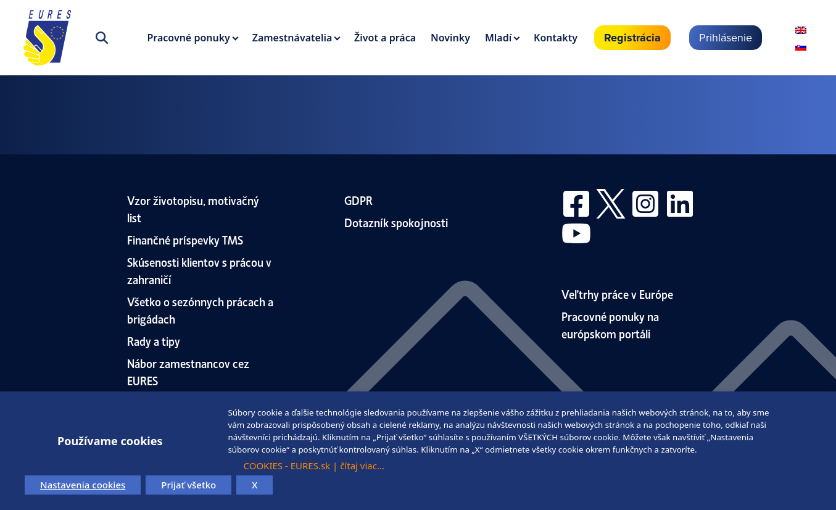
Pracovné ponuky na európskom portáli (610, 324)
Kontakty (555, 37)
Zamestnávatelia (292, 37)
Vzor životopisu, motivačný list (193, 208)
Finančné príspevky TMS (185, 239)
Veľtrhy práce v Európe (617, 293)
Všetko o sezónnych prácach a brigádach (200, 309)
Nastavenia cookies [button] (82, 485)
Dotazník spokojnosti (396, 222)
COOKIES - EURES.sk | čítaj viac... (313, 465)
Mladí (498, 37)
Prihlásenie (725, 37)
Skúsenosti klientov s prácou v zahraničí (199, 270)
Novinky (450, 37)
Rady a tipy (153, 340)
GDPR (358, 199)
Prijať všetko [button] (188, 485)
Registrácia (632, 38)
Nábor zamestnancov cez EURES (188, 371)
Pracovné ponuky (188, 37)
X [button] (254, 485)
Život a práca (385, 37)
